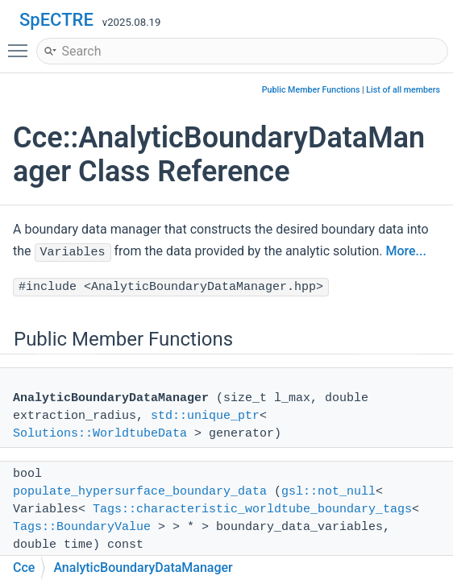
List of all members (403, 90)
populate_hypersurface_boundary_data (140, 492)
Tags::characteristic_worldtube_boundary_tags (252, 509)
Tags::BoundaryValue (82, 527)
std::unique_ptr (205, 416)
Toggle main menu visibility (21, 43)
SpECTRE (56, 20)
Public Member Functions (311, 90)
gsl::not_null (328, 492)
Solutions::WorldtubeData (100, 434)
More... (405, 251)
